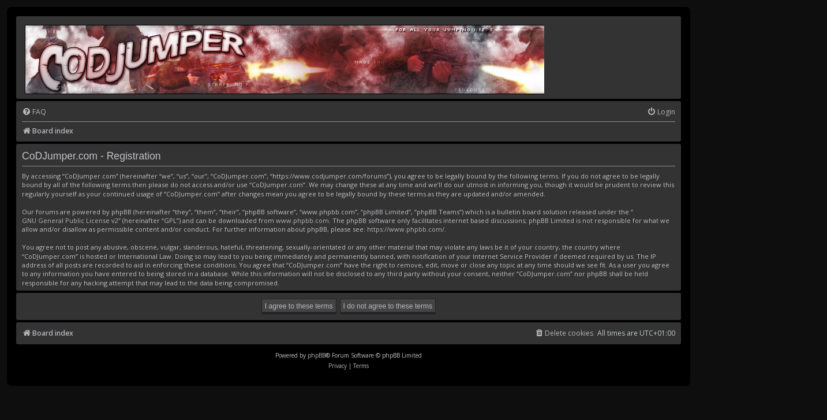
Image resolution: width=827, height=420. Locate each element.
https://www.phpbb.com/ (405, 229)
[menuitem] (34, 112)
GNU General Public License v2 (70, 220)
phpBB (316, 355)
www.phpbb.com (302, 220)
